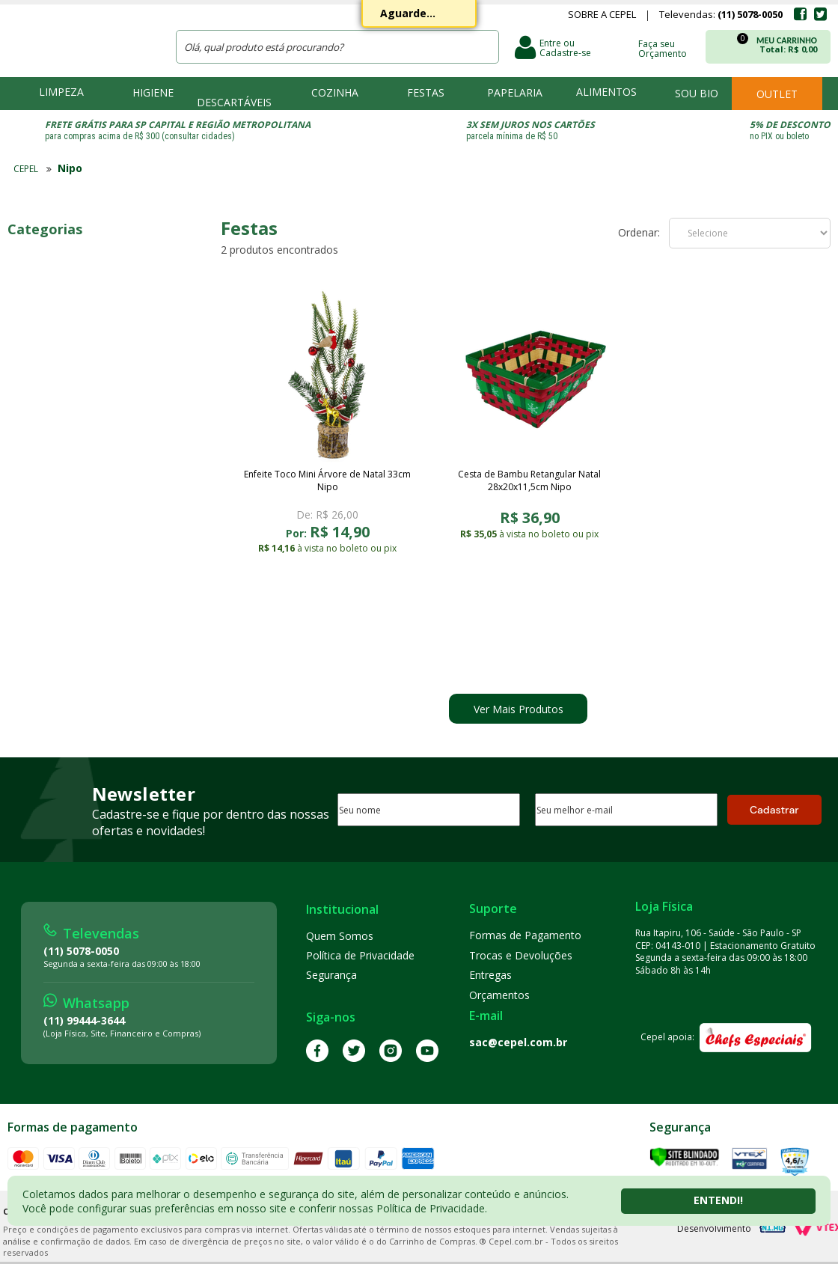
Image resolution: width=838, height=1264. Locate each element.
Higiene (153, 92)
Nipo (70, 168)
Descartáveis (234, 102)
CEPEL (81, 38)
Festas (425, 92)
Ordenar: (639, 232)
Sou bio (696, 93)
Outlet (777, 94)
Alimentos (606, 92)
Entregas (490, 975)
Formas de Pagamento (525, 935)
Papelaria (514, 92)
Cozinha (334, 92)
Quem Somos (339, 936)
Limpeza (61, 92)
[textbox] (337, 47)
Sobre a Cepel (602, 15)
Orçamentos (499, 995)
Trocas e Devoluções (520, 955)
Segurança (331, 975)
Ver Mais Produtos (518, 709)
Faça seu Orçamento (662, 47)
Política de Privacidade (360, 955)
